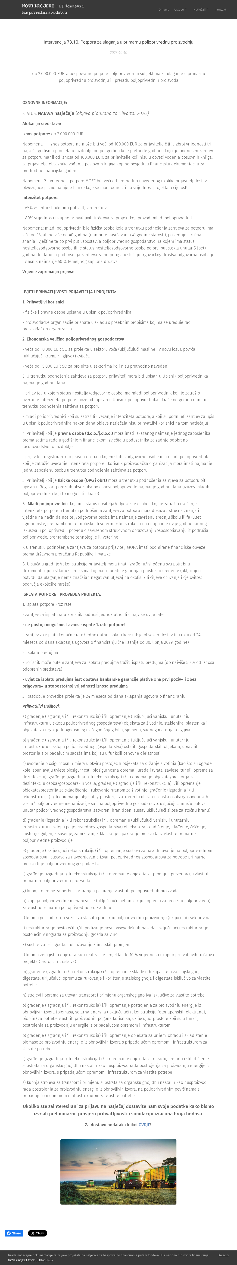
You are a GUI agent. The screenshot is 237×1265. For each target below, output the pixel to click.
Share (14, 1233)
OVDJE (144, 1124)
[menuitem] (193, 9)
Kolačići (223, 1255)
